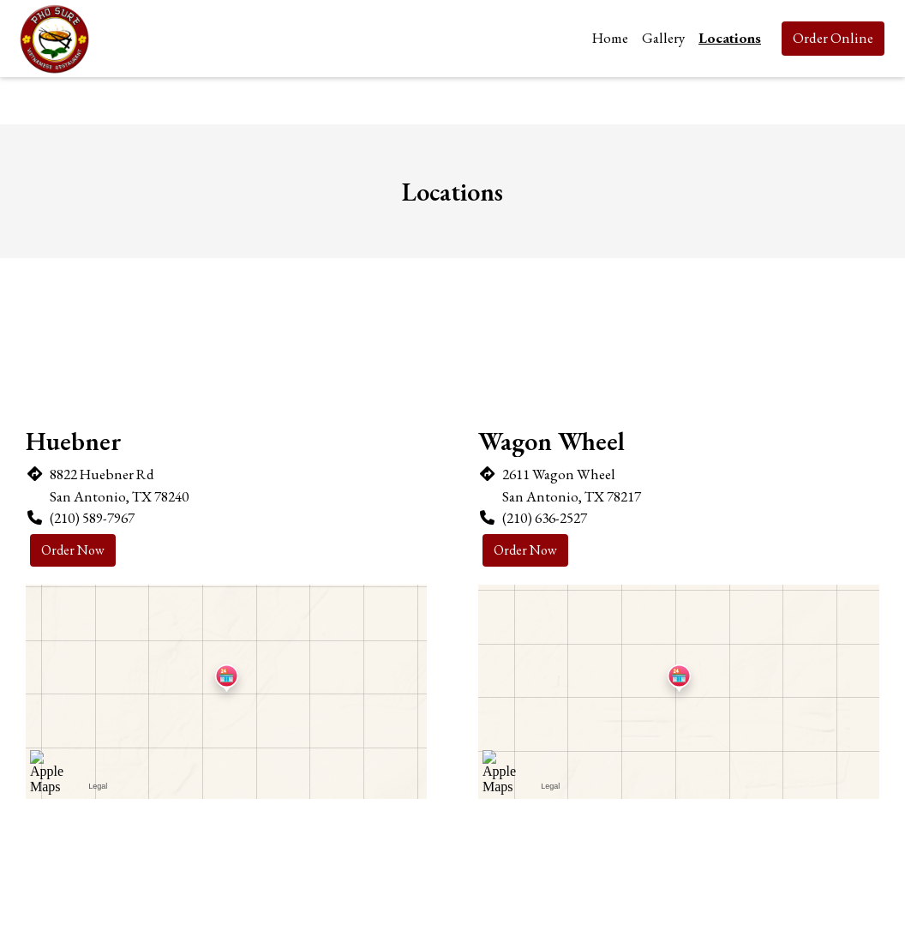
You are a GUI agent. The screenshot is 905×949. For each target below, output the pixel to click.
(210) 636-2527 (544, 517)
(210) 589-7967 (92, 517)
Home (610, 37)
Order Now (73, 550)
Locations (729, 37)
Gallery (663, 37)
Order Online (833, 37)
